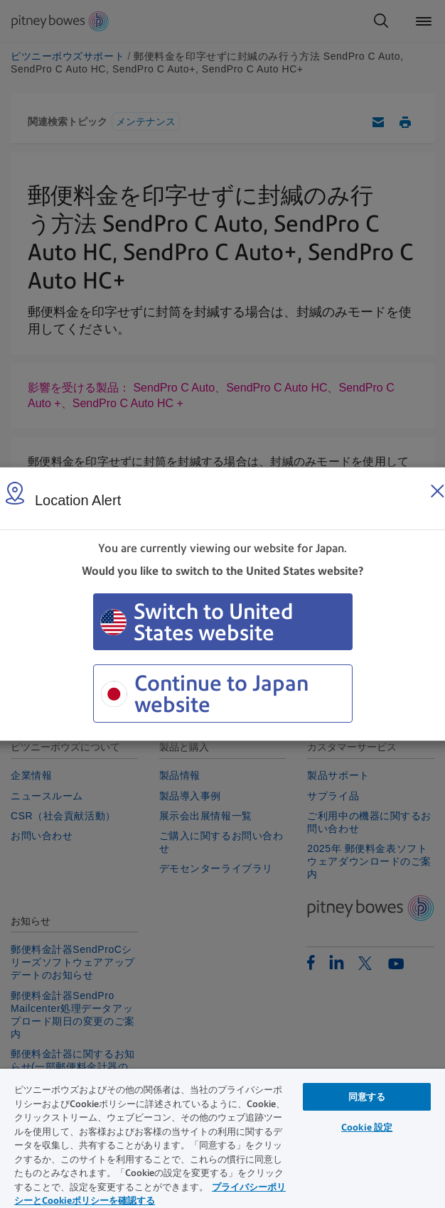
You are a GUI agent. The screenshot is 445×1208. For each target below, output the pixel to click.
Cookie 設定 (366, 1127)
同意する (367, 1096)
